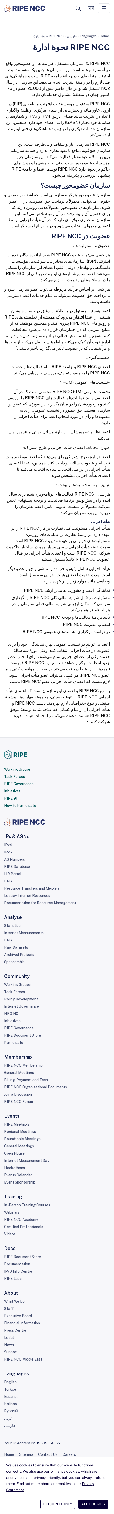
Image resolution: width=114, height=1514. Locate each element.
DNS (8, 881)
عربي (8, 1418)
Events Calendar (18, 1175)
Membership (18, 1057)
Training (13, 1196)
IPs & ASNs (16, 836)
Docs (9, 1248)
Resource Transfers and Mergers (32, 888)
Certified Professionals (23, 1227)
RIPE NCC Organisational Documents (35, 1087)
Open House (14, 1153)
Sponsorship (14, 962)
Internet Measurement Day (26, 1160)
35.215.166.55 (48, 1443)
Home (104, 36)
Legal (9, 1337)
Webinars (11, 1212)
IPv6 (8, 852)
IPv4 (8, 845)
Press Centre (15, 1330)
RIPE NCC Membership (23, 1065)
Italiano (10, 1404)
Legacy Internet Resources (27, 895)
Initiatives (12, 791)
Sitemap (26, 1454)
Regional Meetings (20, 1131)
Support (11, 1352)
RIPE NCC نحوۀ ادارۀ (48, 36)
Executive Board (18, 1316)
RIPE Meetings (16, 1124)
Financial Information (22, 1323)
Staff (9, 1308)
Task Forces (14, 776)
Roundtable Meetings (22, 1139)
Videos (10, 1234)
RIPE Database (17, 867)
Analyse (13, 917)
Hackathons (14, 1168)
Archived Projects (19, 954)
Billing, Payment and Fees (26, 1080)
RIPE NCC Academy (21, 1219)
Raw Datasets (16, 947)
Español (11, 1396)
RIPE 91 (10, 798)
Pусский (11, 1411)
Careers (69, 1454)
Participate (13, 1042)
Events (11, 1116)
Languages (88, 36)
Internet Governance (21, 1006)
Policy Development (21, 999)
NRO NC (11, 1013)
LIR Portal (12, 874)
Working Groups (17, 769)
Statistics (12, 926)
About (11, 1293)
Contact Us (47, 1454)
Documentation (17, 1264)
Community (17, 976)
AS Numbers (14, 859)
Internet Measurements (24, 933)
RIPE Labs (13, 1278)
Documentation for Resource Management (40, 903)
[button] (78, 8)
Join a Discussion (18, 1094)
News (9, 1345)
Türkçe (10, 1389)
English (10, 1382)
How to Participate (20, 805)
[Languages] (90, 8)
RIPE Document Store (22, 1035)
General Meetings (19, 1072)
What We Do (14, 1301)
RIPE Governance (19, 784)
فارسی (72, 36)
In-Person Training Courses (27, 1205)
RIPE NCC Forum (18, 1101)
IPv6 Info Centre (18, 1271)
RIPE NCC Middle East (23, 1359)
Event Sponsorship (19, 1182)
